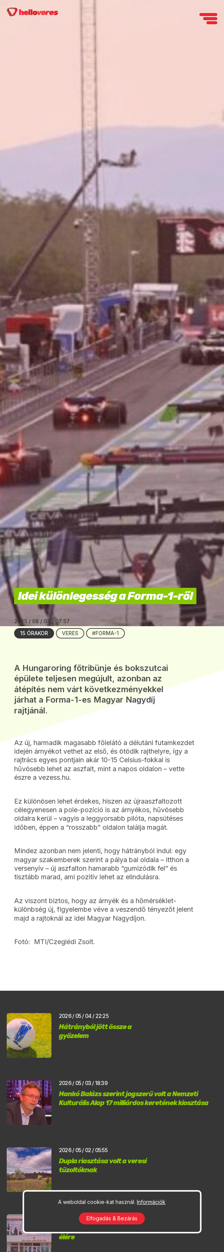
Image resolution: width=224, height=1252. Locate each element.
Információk (151, 1202)
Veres (70, 633)
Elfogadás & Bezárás (112, 1218)
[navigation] (208, 18)
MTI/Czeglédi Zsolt (62, 942)
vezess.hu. (54, 777)
